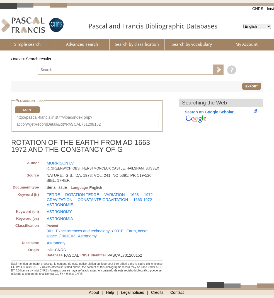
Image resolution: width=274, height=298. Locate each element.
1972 (148, 194)
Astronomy (87, 236)
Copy (27, 109)
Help (110, 292)
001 (50, 231)
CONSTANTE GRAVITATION (102, 199)
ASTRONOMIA (60, 218)
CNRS (257, 8)
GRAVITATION (59, 199)
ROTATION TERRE (82, 194)
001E (119, 231)
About (94, 292)
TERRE (53, 194)
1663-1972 (142, 199)
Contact (177, 292)
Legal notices (132, 292)
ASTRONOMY (59, 211)
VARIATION (114, 194)
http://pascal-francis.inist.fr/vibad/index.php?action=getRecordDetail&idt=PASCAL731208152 (58, 121)
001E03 (68, 236)
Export (251, 86)
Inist (270, 8)
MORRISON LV (60, 163)
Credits (157, 292)
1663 (134, 194)
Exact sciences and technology (83, 231)
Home (16, 59)
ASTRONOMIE (60, 204)
